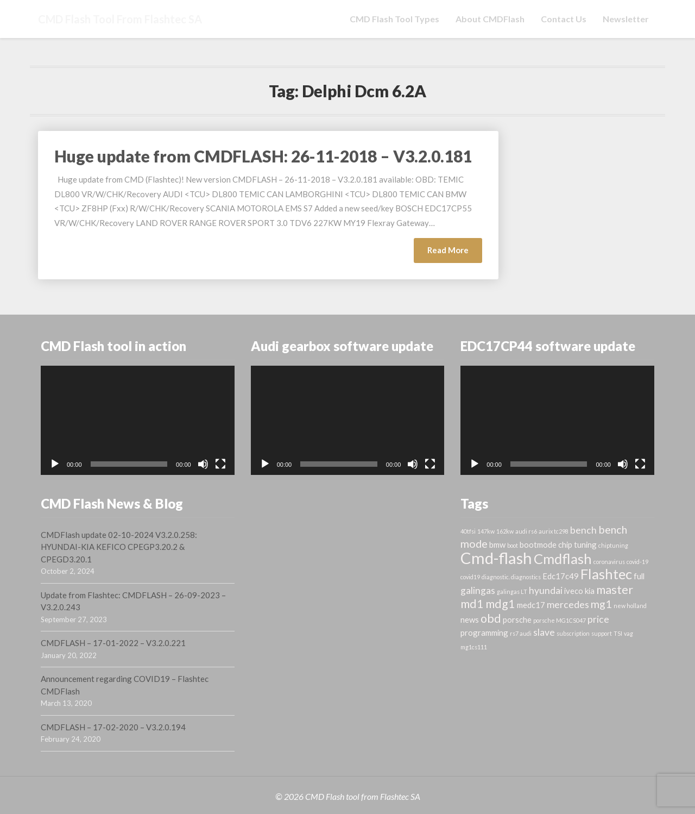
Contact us (563, 19)
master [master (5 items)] (614, 590)
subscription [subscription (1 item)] (573, 633)
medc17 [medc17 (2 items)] (531, 605)
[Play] (54, 464)
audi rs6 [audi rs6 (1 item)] (526, 531)
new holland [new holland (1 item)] (630, 605)
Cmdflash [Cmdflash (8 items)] (563, 558)
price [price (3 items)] (598, 619)
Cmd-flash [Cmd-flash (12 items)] (496, 557)
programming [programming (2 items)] (484, 632)
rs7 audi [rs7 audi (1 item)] (521, 633)
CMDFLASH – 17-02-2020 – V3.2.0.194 (113, 727)
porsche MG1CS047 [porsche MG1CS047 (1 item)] (559, 620)
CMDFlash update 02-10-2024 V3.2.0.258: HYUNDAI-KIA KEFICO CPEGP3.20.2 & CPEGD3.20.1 (119, 547)
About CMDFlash (490, 19)
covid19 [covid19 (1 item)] (470, 576)
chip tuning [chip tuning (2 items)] (577, 544)
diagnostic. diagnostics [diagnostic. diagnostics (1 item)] (511, 576)
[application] (138, 420)
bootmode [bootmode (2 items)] (538, 544)
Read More (454, 253)
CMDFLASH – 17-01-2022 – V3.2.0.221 (113, 643)
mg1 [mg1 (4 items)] (601, 603)
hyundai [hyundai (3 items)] (546, 590)
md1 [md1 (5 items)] (472, 604)
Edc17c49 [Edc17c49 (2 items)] (560, 576)
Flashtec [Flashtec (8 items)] (606, 574)
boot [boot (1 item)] (512, 545)
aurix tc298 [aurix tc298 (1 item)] (553, 531)
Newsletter (626, 19)
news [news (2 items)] (469, 619)
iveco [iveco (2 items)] (573, 591)
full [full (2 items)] (639, 576)
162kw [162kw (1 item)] (505, 531)
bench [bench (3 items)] (583, 530)
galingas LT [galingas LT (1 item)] (512, 591)
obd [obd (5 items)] (491, 618)
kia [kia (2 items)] (590, 591)
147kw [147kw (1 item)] (486, 531)
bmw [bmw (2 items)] (497, 544)
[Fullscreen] (220, 464)
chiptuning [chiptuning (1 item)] (613, 545)
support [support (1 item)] (601, 633)
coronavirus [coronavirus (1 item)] (609, 561)
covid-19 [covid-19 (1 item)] (637, 561)
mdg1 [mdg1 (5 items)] (500, 604)
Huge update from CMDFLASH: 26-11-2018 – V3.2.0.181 (263, 156)
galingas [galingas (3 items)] (477, 590)
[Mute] (203, 464)
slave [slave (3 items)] (544, 632)
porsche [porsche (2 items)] (517, 619)
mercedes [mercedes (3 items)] (568, 604)
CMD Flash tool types (394, 19)
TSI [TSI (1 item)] (618, 633)
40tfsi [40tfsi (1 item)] (468, 531)
